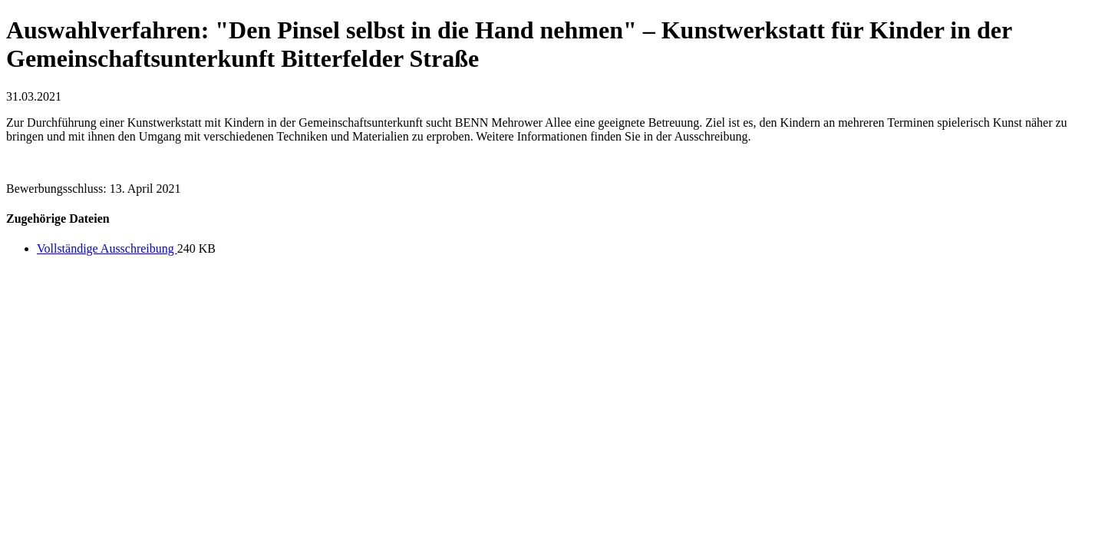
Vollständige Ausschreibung (107, 248)
